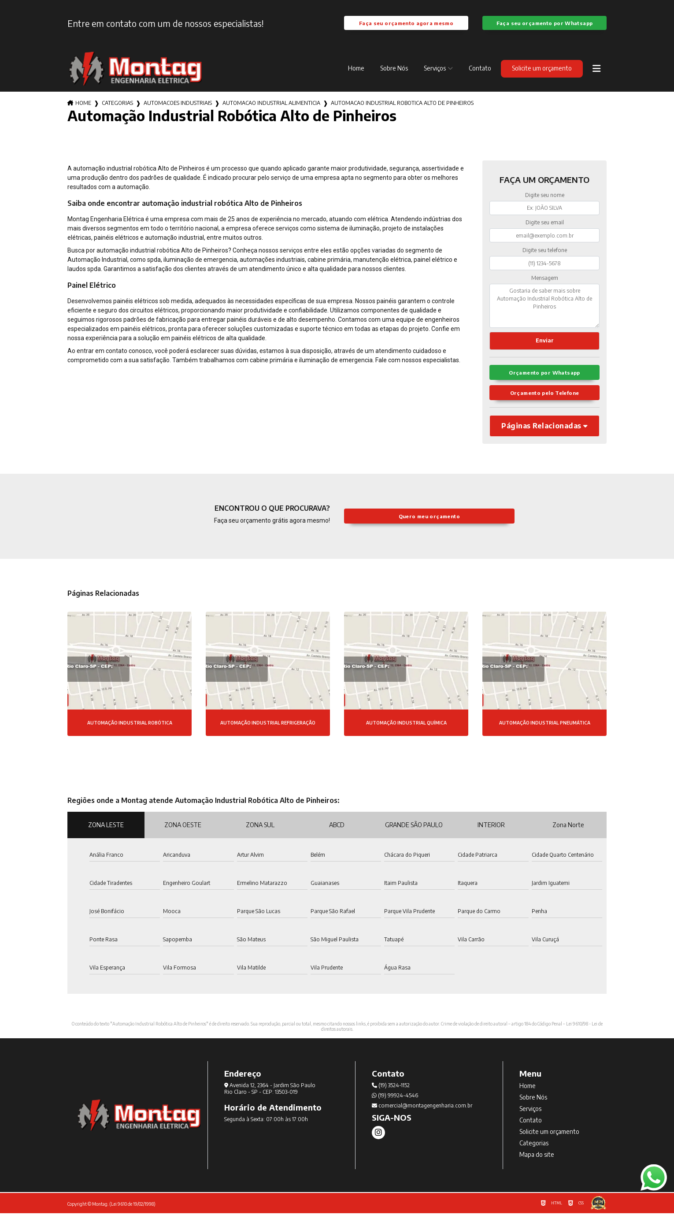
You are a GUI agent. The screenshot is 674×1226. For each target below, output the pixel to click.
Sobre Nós (394, 77)
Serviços (435, 77)
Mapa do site (536, 1167)
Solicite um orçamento (542, 77)
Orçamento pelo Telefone (545, 405)
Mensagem (544, 286)
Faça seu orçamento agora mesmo (406, 27)
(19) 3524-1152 (391, 1098)
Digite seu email (545, 231)
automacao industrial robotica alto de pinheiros (402, 111)
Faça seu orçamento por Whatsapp (544, 27)
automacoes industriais (178, 111)
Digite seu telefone (544, 259)
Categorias (117, 111)
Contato (480, 77)
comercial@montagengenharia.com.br (422, 1118)
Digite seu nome (544, 204)
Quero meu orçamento (429, 528)
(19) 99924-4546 (395, 1108)
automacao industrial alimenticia (271, 111)
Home (356, 77)
